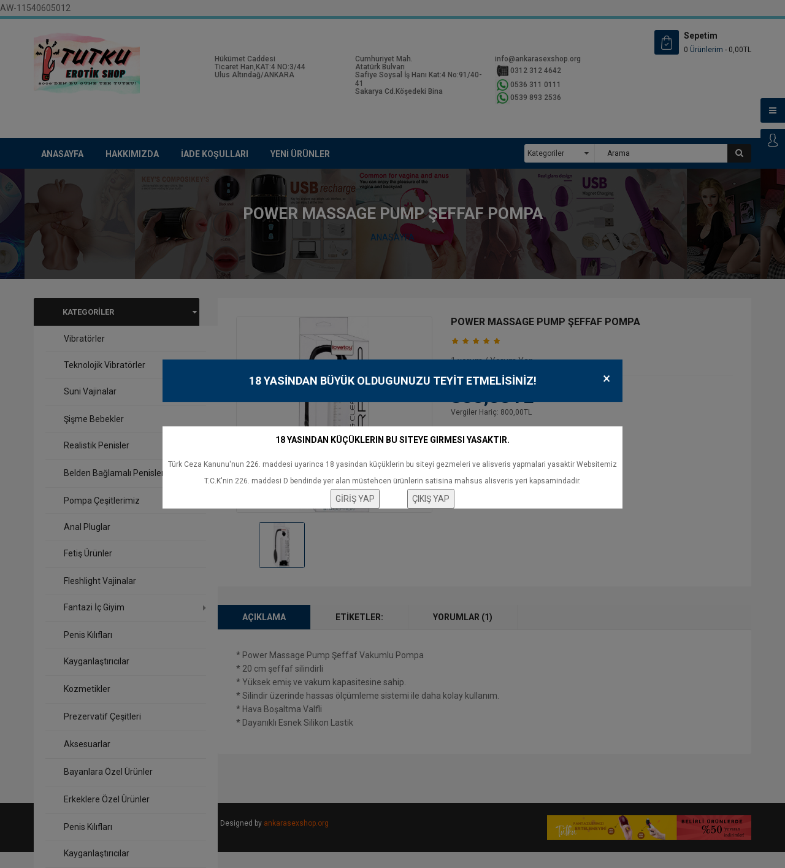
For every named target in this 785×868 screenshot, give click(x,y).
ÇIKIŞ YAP (431, 499)
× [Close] (606, 379)
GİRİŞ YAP (355, 499)
